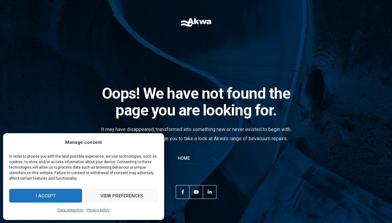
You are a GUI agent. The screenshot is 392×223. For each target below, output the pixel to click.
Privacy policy (98, 210)
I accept (46, 196)
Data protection (71, 210)
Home (196, 159)
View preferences (121, 196)
